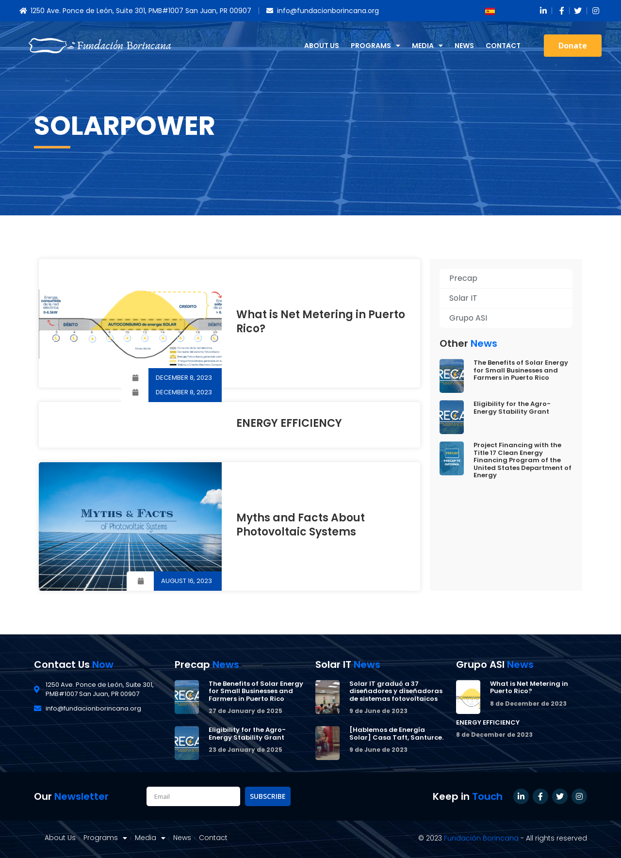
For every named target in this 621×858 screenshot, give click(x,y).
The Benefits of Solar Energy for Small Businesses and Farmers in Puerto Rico (521, 370)
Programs (375, 45)
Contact (503, 45)
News (464, 45)
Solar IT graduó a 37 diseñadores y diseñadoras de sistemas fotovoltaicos (395, 691)
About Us (321, 45)
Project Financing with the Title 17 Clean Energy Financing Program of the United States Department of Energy (523, 460)
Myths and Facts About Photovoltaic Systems (300, 524)
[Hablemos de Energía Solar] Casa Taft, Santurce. (396, 733)
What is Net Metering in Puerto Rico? (320, 321)
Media (427, 45)
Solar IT (463, 298)
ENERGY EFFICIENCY (289, 423)
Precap (463, 278)
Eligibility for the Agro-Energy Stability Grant (512, 407)
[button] (573, 45)
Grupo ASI (468, 318)
